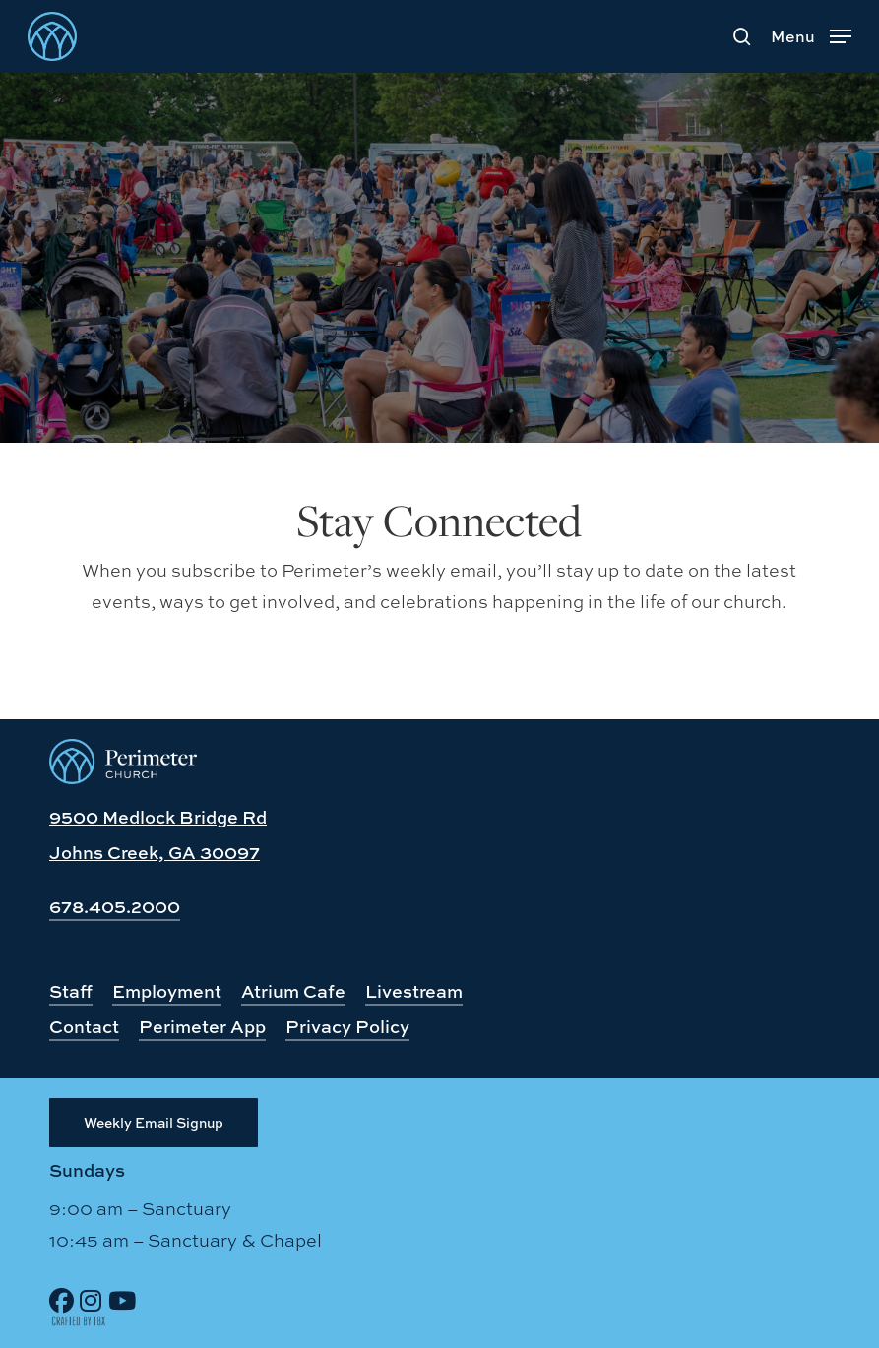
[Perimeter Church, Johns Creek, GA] (123, 777)
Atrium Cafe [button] (293, 991)
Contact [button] (84, 1026)
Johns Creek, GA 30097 (154, 852)
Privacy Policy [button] (347, 1026)
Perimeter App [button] (202, 1026)
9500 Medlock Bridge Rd (158, 817)
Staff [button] (71, 991)
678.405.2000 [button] (114, 906)
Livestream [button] (414, 991)
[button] (811, 33)
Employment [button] (166, 991)
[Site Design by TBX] (78, 1321)
